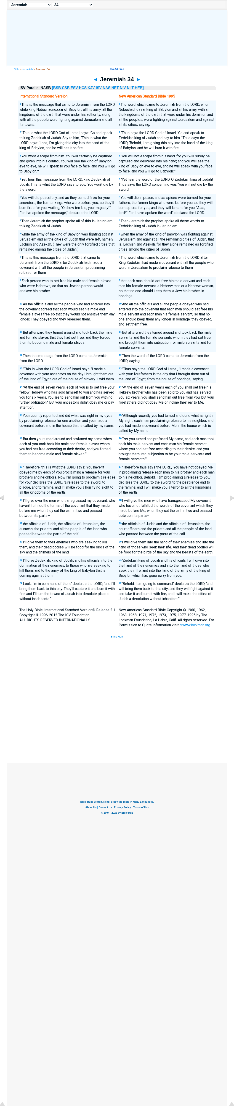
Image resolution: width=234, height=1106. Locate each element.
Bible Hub (117, 636)
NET (115, 88)
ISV (99, 88)
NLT (130, 88)
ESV (74, 88)
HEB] (139, 88)
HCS (83, 88)
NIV (123, 88)
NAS (106, 88)
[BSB (56, 88)
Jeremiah (27, 69)
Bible (16, 69)
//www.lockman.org (195, 625)
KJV (91, 88)
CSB (66, 88)
